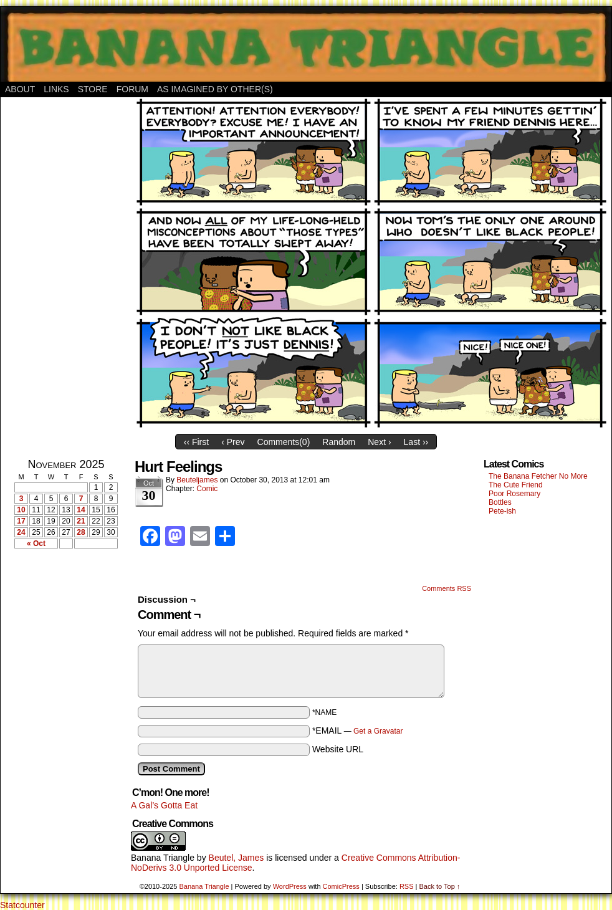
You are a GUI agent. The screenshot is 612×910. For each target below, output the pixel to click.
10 (21, 509)
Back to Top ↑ (439, 886)
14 (81, 509)
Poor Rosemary (514, 493)
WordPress (290, 886)
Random (338, 442)
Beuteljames (197, 480)
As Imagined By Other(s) (215, 89)
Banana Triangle (162, 858)
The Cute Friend (516, 485)
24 (21, 532)
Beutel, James (236, 858)
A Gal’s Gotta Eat (164, 805)
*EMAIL (357, 730)
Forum (132, 89)
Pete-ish (502, 511)
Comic (207, 488)
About (20, 89)
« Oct (36, 543)
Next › (379, 442)
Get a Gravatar (378, 731)
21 (81, 521)
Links (56, 89)
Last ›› (416, 442)
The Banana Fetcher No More (538, 476)
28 (81, 532)
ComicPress (341, 886)
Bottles (500, 502)
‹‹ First (196, 442)
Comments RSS (446, 588)
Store (93, 89)
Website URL (337, 749)
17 (21, 521)
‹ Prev (232, 442)
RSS (406, 886)
